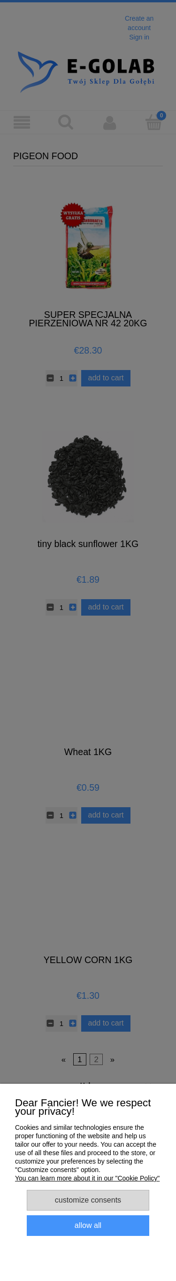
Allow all (88, 1225)
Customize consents (88, 1200)
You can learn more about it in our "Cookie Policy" (87, 1178)
